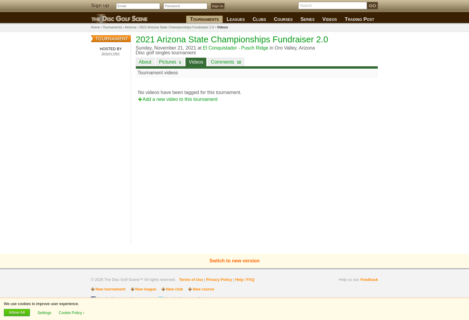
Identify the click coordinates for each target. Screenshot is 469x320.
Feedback (369, 279)
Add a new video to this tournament (180, 99)
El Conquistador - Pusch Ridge (235, 47)
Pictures (170, 61)
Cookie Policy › (71, 312)
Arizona (130, 27)
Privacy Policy (219, 279)
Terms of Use (191, 279)
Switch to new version (234, 260)
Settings (44, 312)
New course (203, 289)
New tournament (110, 289)
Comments (226, 61)
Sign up (100, 5)
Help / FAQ (245, 279)
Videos (196, 61)
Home (95, 27)
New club (174, 289)
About (145, 61)
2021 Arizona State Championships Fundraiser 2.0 (176, 27)
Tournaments (112, 27)
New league (145, 289)
